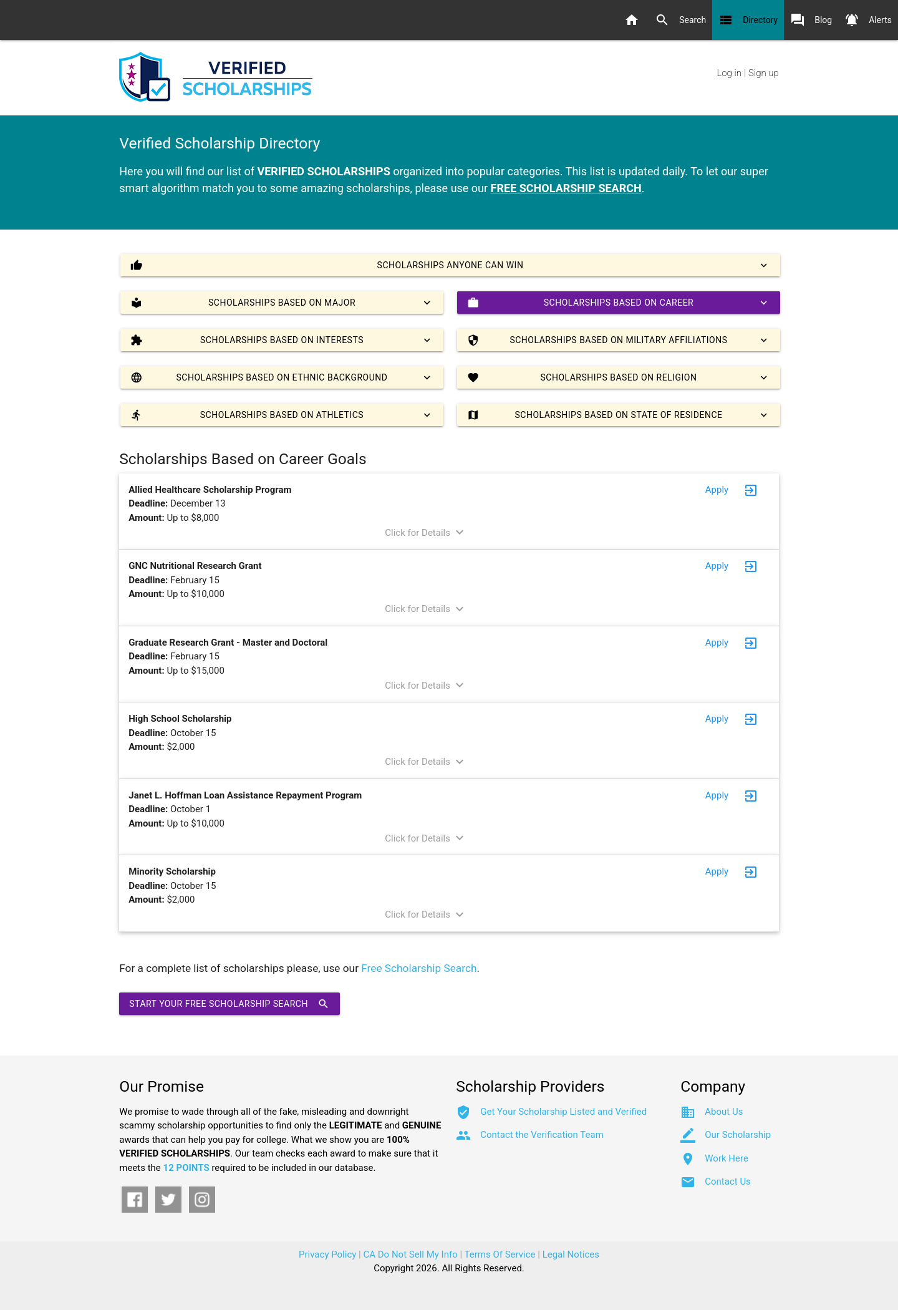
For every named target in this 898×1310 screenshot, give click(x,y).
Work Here (726, 1158)
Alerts (868, 20)
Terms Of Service (500, 1254)
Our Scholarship (738, 1134)
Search (680, 20)
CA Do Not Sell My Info (411, 1254)
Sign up (763, 73)
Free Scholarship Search (418, 968)
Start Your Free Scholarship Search (229, 1003)
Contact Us (728, 1181)
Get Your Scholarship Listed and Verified (563, 1111)
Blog (811, 20)
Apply (716, 489)
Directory (748, 20)
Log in (729, 73)
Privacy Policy (327, 1254)
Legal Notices (571, 1254)
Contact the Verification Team (542, 1134)
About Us (724, 1111)
